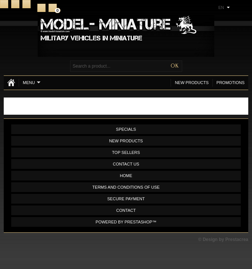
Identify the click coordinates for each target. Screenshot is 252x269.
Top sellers (126, 152)
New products (191, 82)
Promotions (231, 82)
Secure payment (125, 199)
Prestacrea (236, 239)
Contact (15, 4)
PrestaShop (138, 222)
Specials (126, 129)
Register (41, 8)
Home (4, 4)
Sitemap (26, 4)
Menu (31, 82)
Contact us (126, 164)
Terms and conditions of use (125, 187)
